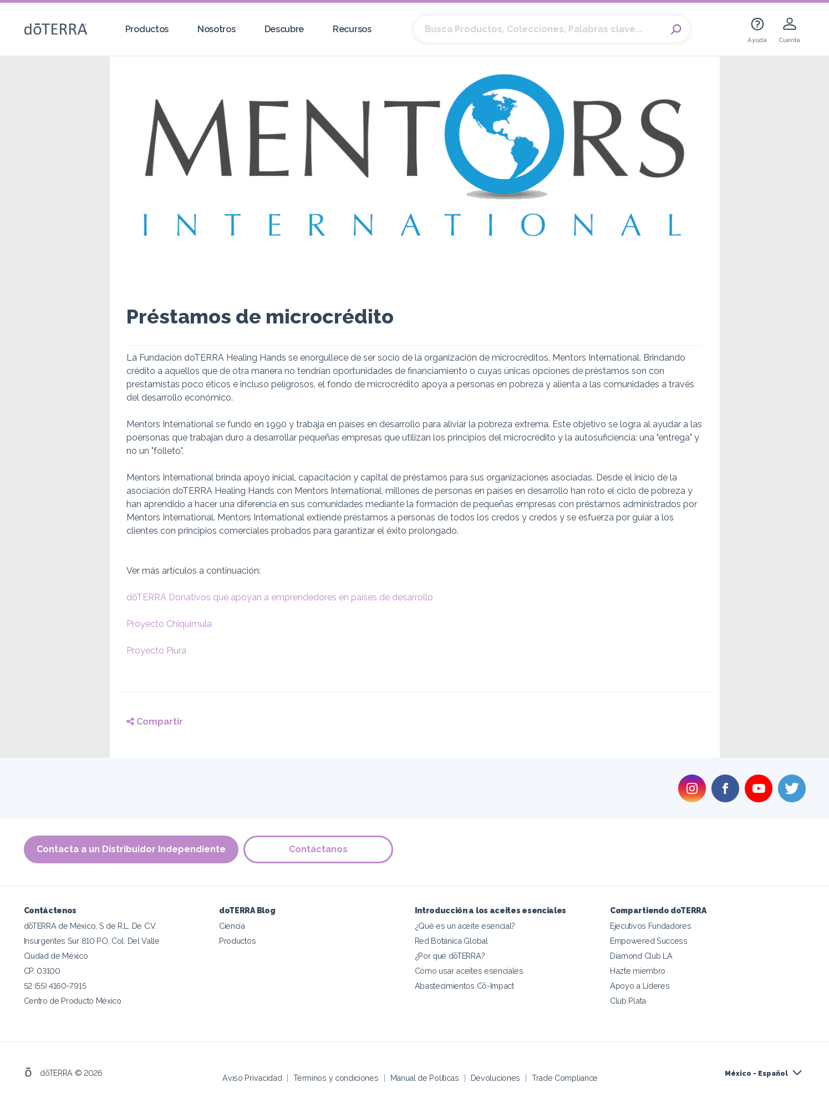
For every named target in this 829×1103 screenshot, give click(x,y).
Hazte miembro (637, 970)
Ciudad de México (56, 955)
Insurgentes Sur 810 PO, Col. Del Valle (92, 940)
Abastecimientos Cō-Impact (464, 985)
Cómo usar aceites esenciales (469, 970)
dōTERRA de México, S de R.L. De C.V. (90, 925)
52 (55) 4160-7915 (55, 985)
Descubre (284, 29)
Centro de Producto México (72, 1000)
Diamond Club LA (641, 955)
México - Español (756, 1073)
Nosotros (216, 29)
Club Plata (628, 1000)
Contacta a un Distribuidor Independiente (131, 849)
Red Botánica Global (451, 940)
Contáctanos (318, 849)
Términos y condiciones (335, 1077)
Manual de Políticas (424, 1077)
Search (676, 29)
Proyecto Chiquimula (169, 624)
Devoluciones (495, 1077)
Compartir (154, 721)
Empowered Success (649, 940)
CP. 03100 (42, 970)
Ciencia (232, 925)
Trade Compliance (565, 1077)
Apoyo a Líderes (639, 985)
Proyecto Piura (156, 650)
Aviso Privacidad (252, 1077)
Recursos (352, 29)
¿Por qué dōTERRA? (450, 955)
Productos (147, 29)
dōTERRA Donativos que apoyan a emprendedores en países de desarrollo (279, 597)
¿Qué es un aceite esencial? (465, 925)
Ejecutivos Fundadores (650, 925)
